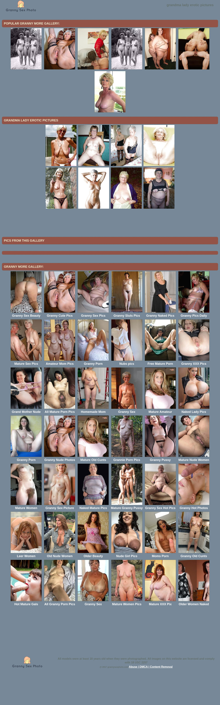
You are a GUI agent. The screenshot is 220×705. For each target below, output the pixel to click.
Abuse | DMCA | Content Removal (151, 695)
